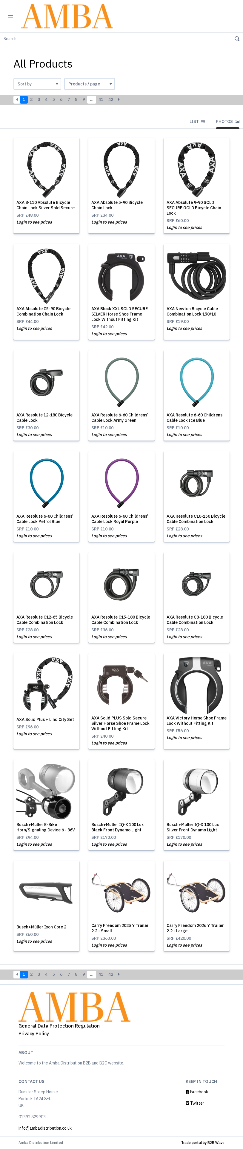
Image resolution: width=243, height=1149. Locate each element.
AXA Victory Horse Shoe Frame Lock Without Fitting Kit (197, 720)
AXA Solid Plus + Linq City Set (45, 719)
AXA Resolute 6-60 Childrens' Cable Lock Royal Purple (119, 518)
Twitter (195, 1103)
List (197, 121)
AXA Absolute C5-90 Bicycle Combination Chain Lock (43, 311)
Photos (227, 121)
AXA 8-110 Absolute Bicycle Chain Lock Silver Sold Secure (45, 205)
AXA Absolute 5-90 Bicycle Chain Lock (117, 205)
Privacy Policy (34, 1033)
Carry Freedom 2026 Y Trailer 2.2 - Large (195, 928)
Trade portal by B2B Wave (202, 1142)
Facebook (197, 1092)
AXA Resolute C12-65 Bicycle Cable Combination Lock (44, 619)
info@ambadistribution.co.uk (45, 1128)
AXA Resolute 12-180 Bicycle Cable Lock (44, 417)
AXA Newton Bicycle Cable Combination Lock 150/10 (192, 311)
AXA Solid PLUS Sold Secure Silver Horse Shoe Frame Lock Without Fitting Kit (120, 723)
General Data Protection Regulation (59, 1026)
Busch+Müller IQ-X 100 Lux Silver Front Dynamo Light (193, 827)
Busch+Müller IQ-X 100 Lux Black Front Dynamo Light (117, 827)
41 (101, 99)
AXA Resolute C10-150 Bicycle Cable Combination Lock (196, 518)
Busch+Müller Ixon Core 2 (41, 927)
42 (110, 99)
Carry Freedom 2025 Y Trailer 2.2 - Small (120, 928)
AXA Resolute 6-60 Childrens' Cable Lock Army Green (119, 417)
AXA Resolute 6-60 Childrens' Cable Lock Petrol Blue (44, 518)
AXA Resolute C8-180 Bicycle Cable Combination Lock (195, 619)
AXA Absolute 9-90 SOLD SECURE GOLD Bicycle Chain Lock (194, 208)
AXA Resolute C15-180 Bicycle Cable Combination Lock (120, 619)
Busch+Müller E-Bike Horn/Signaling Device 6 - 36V (45, 827)
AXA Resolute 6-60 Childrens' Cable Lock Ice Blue (195, 417)
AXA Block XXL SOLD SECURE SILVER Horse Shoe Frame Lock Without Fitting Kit (119, 314)
